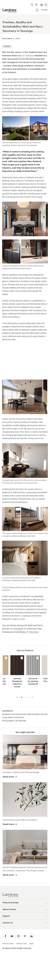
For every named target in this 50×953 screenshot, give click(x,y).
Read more (8, 776)
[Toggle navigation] (45, 4)
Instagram (18, 629)
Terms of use (21, 944)
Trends (7, 46)
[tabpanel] (25, 24)
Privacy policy (8, 944)
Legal (31, 944)
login (41, 9)
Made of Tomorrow (25, 56)
